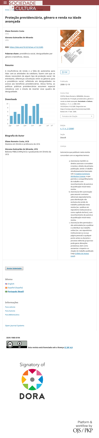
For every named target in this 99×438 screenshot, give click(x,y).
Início (7, 10)
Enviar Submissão (14, 268)
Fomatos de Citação (69, 116)
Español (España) (15, 287)
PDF (65, 72)
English (11, 284)
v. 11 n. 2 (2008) (28, 10)
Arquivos (16, 10)
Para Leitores (10, 307)
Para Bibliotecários (12, 315)
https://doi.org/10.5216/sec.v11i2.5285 (26, 47)
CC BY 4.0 (68, 347)
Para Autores (10, 311)
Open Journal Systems (14, 325)
